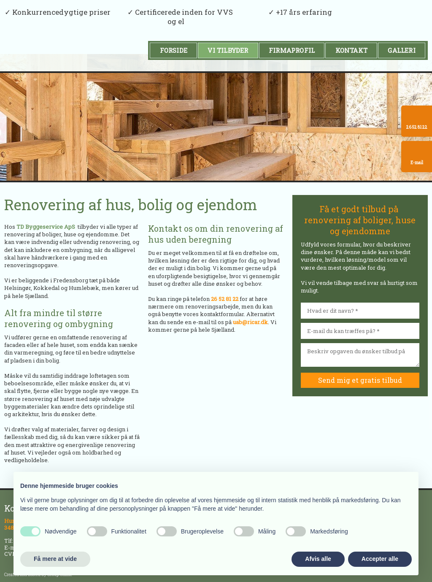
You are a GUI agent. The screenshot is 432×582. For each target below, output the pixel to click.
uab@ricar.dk (250, 322)
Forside (173, 50)
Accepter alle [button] (380, 558)
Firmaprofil (292, 50)
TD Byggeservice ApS (45, 226)
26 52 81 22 (224, 299)
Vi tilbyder (228, 50)
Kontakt (351, 50)
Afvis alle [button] (318, 558)
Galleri (401, 50)
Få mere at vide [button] (55, 558)
